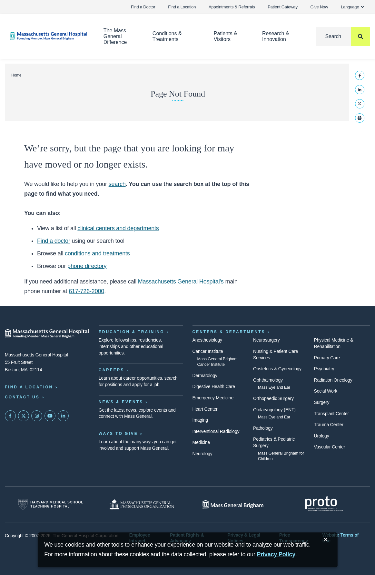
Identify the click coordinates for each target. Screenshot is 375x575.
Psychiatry (324, 368)
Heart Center (205, 409)
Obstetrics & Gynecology (277, 368)
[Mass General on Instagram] (36, 415)
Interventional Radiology (216, 431)
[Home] (47, 36)
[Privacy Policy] (276, 554)
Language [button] (352, 7)
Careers (111, 370)
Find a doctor (53, 241)
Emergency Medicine (212, 397)
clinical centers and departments (118, 228)
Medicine (201, 442)
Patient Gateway (282, 7)
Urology (321, 435)
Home (16, 75)
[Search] (343, 36)
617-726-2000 (86, 291)
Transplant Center (331, 413)
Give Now (319, 7)
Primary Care (327, 357)
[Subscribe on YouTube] (49, 415)
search (117, 184)
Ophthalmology (268, 380)
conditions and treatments (97, 253)
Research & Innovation (275, 36)
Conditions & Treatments (167, 36)
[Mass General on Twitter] (23, 415)
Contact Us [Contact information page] (22, 397)
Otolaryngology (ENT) (274, 409)
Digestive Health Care (213, 386)
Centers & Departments (228, 332)
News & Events (121, 402)
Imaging (200, 420)
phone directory (86, 266)
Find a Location (182, 7)
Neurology (202, 453)
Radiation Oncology (333, 380)
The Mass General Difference (115, 36)
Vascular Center (329, 446)
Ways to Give (118, 433)
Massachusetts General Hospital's (181, 281)
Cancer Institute (207, 351)
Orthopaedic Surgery (273, 398)
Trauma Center (328, 424)
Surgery (322, 402)
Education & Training (131, 332)
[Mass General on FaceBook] (10, 415)
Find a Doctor (143, 7)
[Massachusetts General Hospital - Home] (47, 333)
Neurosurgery (266, 340)
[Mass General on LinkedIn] (63, 415)
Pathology (263, 428)
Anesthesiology (207, 340)
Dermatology (204, 375)
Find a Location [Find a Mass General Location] (29, 387)
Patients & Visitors (225, 36)
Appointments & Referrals (232, 7)
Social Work (325, 391)
